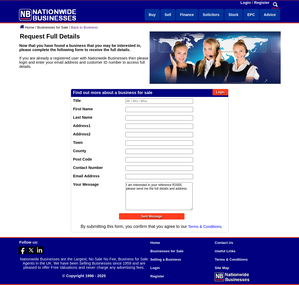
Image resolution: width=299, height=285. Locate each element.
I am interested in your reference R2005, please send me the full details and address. (159, 196)
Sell (168, 15)
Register (262, 3)
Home (29, 27)
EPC (251, 15)
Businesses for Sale (52, 27)
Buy (152, 15)
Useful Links (225, 251)
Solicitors (211, 15)
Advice (270, 15)
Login (246, 3)
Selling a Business (165, 259)
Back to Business (84, 27)
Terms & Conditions (204, 226)
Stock (233, 15)
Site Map (222, 268)
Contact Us (224, 243)
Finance (187, 15)
